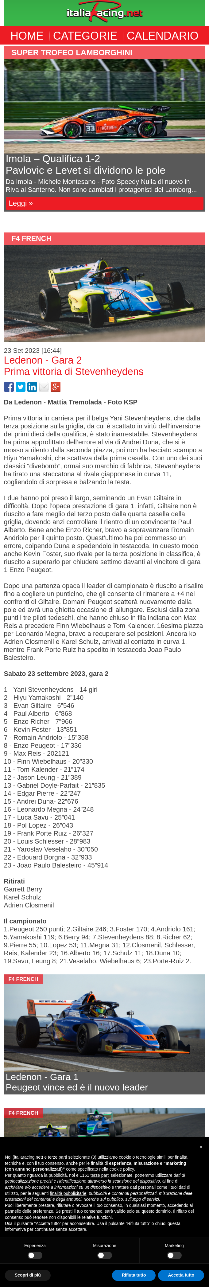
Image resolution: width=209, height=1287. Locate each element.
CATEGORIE (85, 35)
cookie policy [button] (122, 1169)
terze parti (100, 1175)
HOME (27, 35)
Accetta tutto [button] (181, 1275)
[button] (201, 1147)
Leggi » (21, 203)
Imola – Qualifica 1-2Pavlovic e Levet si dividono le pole (86, 164)
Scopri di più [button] (28, 1275)
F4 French (32, 239)
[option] (104, 129)
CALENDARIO (163, 35)
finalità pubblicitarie (68, 1193)
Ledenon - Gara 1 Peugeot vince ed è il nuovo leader (77, 1082)
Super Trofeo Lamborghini (72, 52)
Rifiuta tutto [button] (134, 1275)
